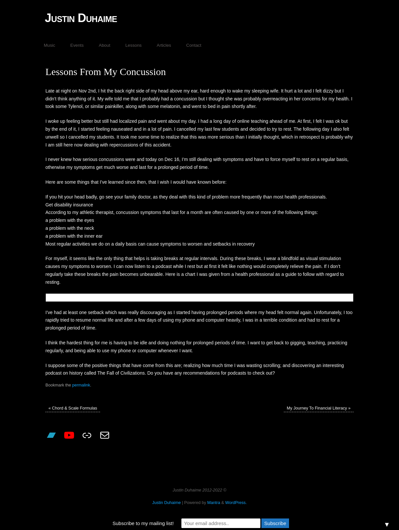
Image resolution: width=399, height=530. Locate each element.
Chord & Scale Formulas (72, 408)
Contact (193, 45)
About (104, 45)
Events (77, 45)
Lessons (133, 45)
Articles (164, 45)
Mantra (213, 502)
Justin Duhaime (81, 18)
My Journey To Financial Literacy (319, 408)
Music (49, 45)
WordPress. (236, 502)
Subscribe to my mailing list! (143, 523)
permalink (81, 385)
